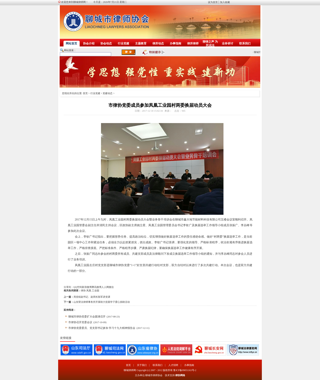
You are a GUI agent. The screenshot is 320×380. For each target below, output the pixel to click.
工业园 (95, 290)
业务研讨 (227, 43)
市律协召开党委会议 (80, 322)
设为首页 (213, 2)
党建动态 (107, 93)
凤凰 (88, 290)
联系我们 (245, 43)
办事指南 (175, 43)
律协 (83, 290)
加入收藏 (225, 2)
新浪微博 (87, 287)
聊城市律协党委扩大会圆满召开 (87, 316)
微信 (111, 287)
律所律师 (193, 43)
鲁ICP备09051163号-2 (184, 370)
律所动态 (158, 43)
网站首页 (71, 43)
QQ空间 (77, 287)
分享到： (68, 287)
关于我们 (142, 365)
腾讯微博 (96, 287)
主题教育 (141, 43)
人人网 (105, 287)
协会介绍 (88, 43)
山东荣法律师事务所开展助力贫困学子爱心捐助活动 (101, 302)
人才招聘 (173, 365)
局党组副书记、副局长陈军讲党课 (91, 296)
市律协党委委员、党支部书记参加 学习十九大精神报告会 (101, 327)
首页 (85, 93)
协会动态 (106, 43)
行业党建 (123, 43)
